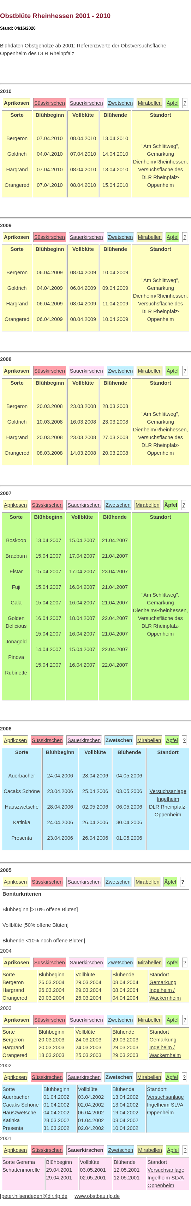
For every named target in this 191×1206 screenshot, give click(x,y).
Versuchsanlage (165, 1097)
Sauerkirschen (86, 103)
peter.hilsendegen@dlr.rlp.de (34, 1196)
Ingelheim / (162, 990)
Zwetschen (120, 103)
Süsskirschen (49, 103)
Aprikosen (15, 505)
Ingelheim (159, 1105)
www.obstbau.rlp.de (97, 1196)
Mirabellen (150, 103)
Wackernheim (165, 998)
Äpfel (172, 103)
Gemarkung (163, 982)
